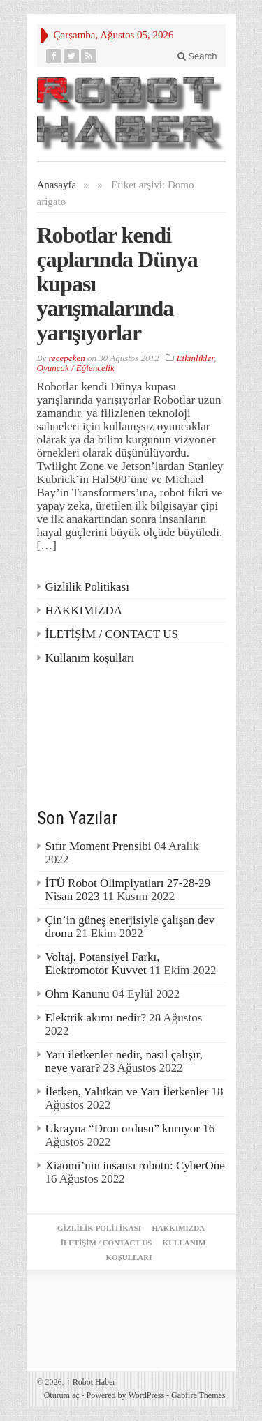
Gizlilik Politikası (87, 586)
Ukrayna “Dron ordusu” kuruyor (122, 1128)
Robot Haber (91, 1382)
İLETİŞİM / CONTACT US (112, 634)
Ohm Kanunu (77, 994)
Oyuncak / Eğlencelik (76, 368)
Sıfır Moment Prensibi (98, 846)
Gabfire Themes (198, 1395)
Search (197, 56)
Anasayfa (57, 184)
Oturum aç (62, 1395)
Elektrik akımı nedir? (95, 1017)
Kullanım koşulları (90, 657)
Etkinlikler (195, 358)
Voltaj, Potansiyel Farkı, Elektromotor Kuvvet (102, 963)
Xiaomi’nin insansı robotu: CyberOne (135, 1165)
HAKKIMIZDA (83, 610)
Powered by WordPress (125, 1395)
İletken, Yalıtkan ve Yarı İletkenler (127, 1091)
